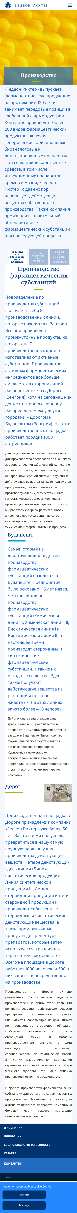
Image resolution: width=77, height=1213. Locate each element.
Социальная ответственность (27, 1145)
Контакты (12, 1163)
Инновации (12, 1136)
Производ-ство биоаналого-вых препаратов (59, 257)
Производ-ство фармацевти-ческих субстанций (17, 257)
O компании (13, 1128)
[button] (69, 1128)
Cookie (7, 1177)
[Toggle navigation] (69, 5)
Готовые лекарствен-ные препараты (38, 257)
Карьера (10, 1153)
